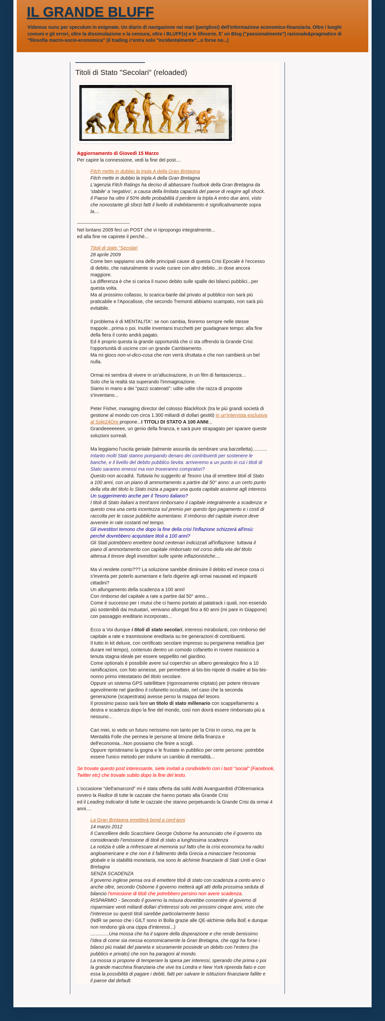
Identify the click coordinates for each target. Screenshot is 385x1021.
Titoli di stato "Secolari (114, 248)
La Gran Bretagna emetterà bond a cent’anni (137, 820)
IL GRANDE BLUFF (90, 12)
